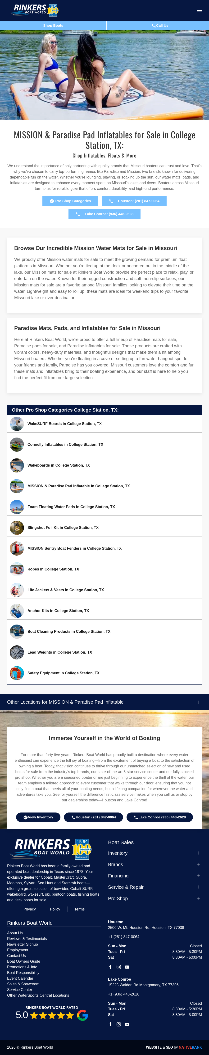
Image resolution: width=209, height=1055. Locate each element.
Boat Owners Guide (23, 961)
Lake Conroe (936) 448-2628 (160, 817)
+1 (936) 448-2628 (123, 994)
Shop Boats (53, 25)
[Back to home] (36, 10)
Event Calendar (20, 978)
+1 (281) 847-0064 (123, 937)
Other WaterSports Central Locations (38, 995)
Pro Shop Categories (70, 201)
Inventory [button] (117, 853)
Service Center (19, 990)
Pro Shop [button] (118, 898)
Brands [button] (115, 864)
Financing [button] (118, 875)
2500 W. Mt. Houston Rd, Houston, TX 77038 (146, 928)
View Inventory (38, 817)
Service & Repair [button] (126, 887)
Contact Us (16, 956)
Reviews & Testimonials (27, 939)
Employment (17, 950)
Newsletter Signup (22, 944)
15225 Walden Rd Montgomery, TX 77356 (143, 985)
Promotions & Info (22, 967)
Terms (79, 909)
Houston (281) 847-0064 (93, 817)
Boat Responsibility (23, 973)
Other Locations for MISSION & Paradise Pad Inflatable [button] (65, 702)
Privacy (29, 909)
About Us (15, 933)
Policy (55, 909)
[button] (199, 10)
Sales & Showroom (23, 984)
